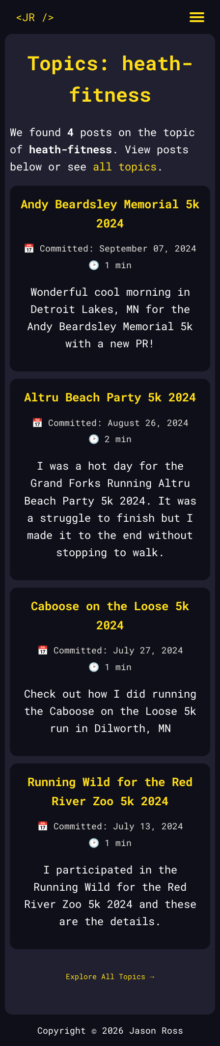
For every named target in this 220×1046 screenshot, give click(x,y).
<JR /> (35, 17)
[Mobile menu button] (197, 17)
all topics (125, 166)
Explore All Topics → (110, 976)
